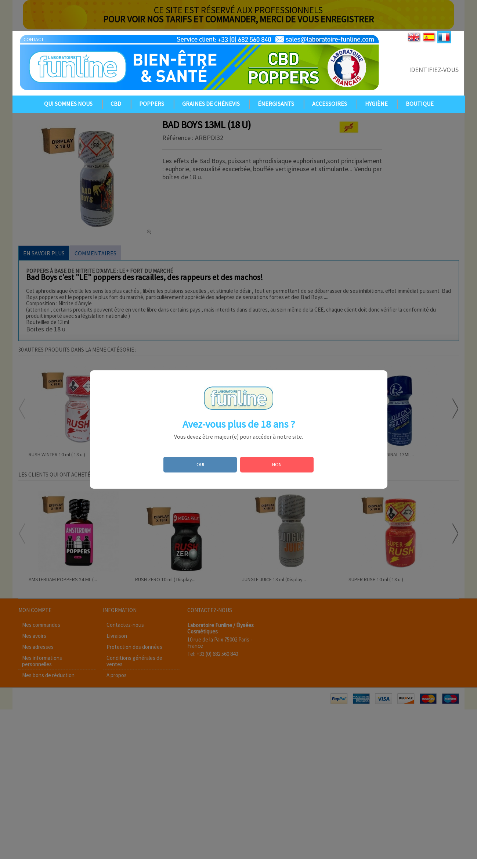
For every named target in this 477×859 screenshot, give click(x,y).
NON (277, 464)
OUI (200, 464)
